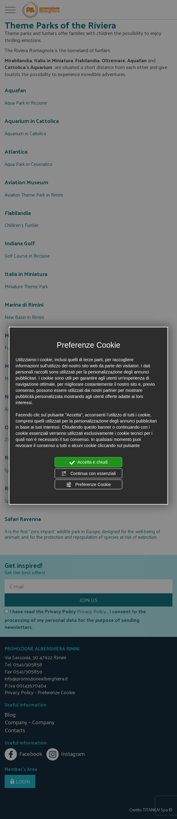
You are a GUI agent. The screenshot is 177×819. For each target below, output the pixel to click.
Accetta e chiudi (88, 462)
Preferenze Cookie (88, 485)
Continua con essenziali (88, 473)
